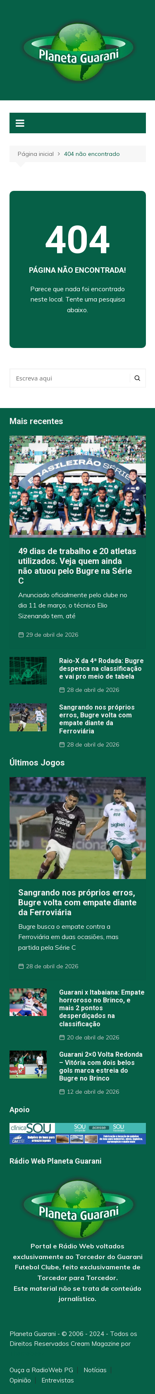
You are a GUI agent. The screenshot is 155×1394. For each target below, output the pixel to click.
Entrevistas (57, 1380)
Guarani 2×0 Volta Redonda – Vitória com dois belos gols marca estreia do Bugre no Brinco (101, 1066)
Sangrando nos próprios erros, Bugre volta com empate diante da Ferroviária (97, 719)
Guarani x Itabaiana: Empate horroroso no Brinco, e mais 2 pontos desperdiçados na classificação (102, 1008)
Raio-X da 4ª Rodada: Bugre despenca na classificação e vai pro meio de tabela (101, 668)
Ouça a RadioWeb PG (41, 1370)
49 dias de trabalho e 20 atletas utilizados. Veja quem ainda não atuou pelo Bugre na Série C (77, 566)
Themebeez (27, 1353)
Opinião (20, 1380)
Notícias (95, 1370)
